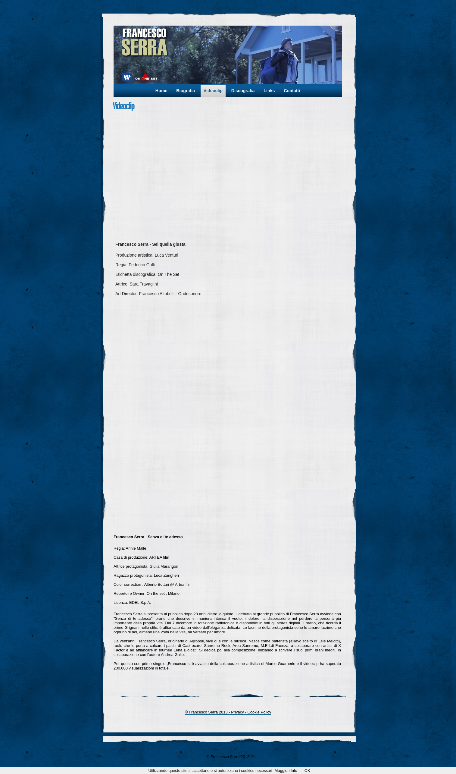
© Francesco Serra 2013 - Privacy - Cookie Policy (228, 712)
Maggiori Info (286, 770)
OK (307, 770)
